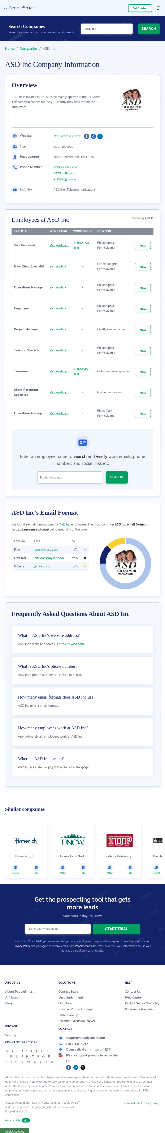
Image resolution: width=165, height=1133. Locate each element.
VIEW (142, 246)
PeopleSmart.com (85, 946)
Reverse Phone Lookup (75, 1009)
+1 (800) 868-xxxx (65, 167)
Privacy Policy (22, 946)
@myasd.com (59, 245)
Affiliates (11, 997)
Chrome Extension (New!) (76, 1021)
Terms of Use (137, 941)
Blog (8, 1003)
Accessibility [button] (17, 1120)
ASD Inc (64, 524)
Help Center (133, 997)
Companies (29, 49)
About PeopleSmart (19, 992)
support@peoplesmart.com (81, 1038)
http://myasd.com (65, 136)
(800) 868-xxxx (63, 173)
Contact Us (133, 992)
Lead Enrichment (70, 997)
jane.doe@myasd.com (49, 558)
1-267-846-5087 (73, 1044)
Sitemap (11, 1035)
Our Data (65, 1003)
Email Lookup (68, 1015)
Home (10, 49)
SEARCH (149, 29)
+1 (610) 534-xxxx (65, 179)
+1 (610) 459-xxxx (82, 371)
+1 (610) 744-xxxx (82, 245)
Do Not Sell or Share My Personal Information (142, 1006)
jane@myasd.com (46, 550)
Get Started (140, 8)
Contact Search (69, 992)
